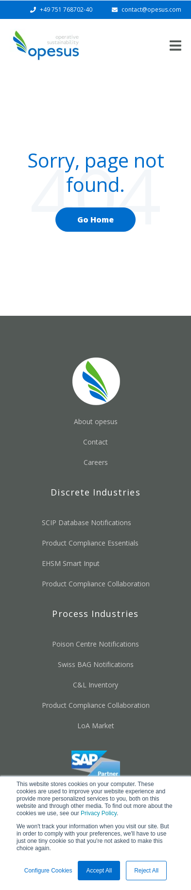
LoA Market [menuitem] (95, 725)
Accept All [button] (99, 870)
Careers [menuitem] (96, 462)
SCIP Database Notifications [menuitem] (86, 522)
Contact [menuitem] (95, 441)
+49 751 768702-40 (66, 9)
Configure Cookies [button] (48, 870)
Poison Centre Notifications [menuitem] (95, 644)
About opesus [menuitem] (96, 421)
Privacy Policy (99, 813)
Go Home (95, 219)
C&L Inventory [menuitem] (95, 684)
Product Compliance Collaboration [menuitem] (96, 583)
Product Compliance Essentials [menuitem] (90, 543)
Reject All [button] (146, 870)
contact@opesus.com (151, 9)
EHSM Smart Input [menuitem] (71, 563)
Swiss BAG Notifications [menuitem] (96, 664)
